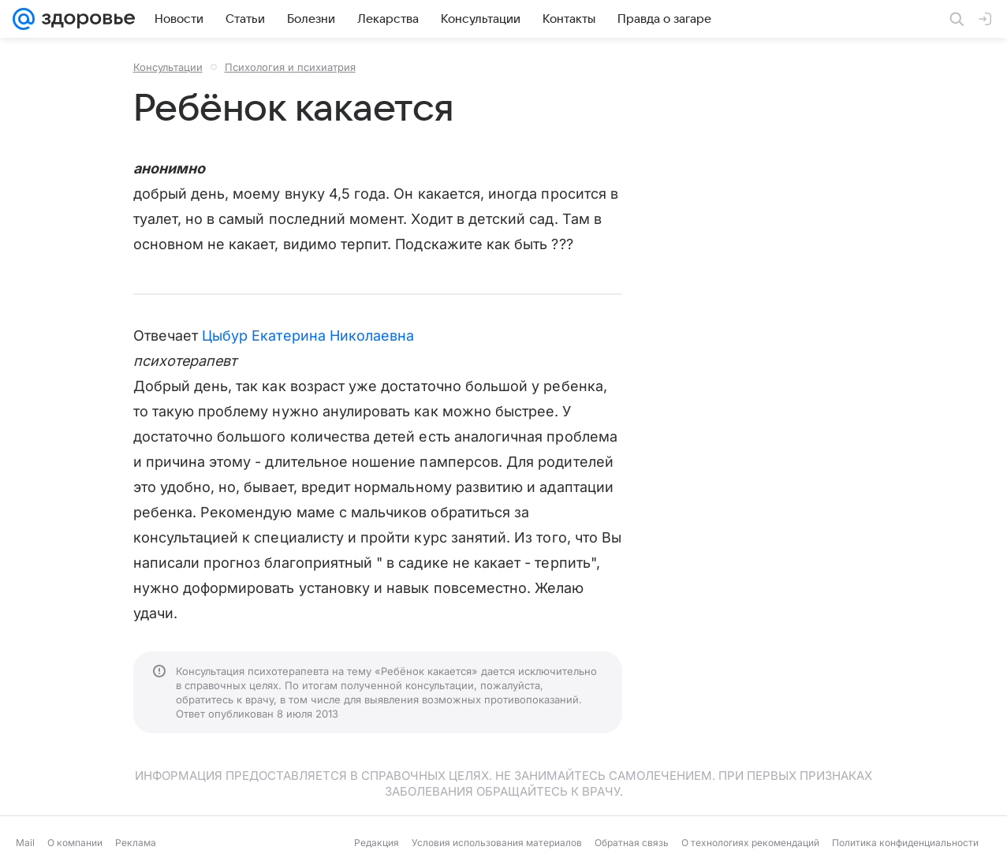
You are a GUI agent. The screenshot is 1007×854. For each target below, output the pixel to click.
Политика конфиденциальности (905, 842)
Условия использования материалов (497, 842)
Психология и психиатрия (290, 67)
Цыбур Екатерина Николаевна (308, 335)
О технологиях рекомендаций (750, 842)
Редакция (376, 842)
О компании (75, 842)
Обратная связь (632, 842)
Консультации (168, 67)
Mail (25, 842)
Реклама (135, 842)
